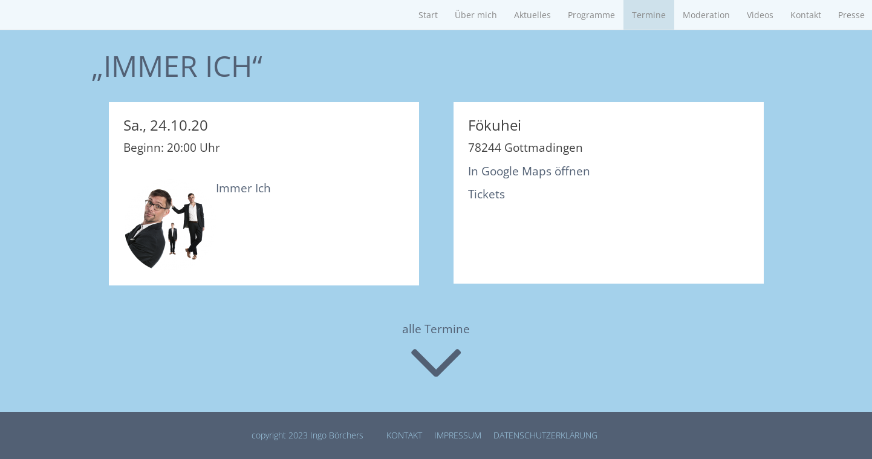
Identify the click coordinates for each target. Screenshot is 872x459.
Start (428, 15)
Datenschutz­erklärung (545, 435)
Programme (591, 15)
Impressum (457, 435)
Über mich (476, 15)
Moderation (706, 15)
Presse (851, 15)
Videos (760, 15)
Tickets (486, 194)
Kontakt (805, 15)
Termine (649, 15)
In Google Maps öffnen (529, 171)
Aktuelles (532, 15)
